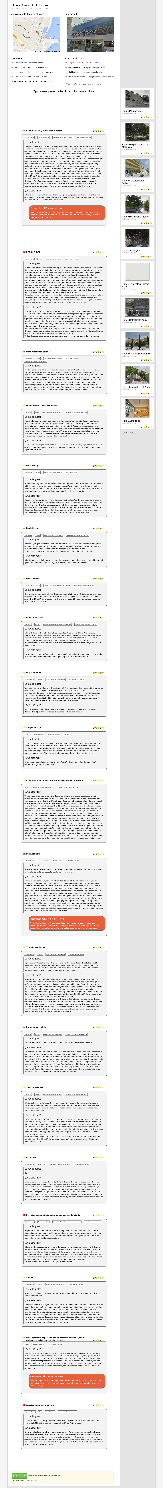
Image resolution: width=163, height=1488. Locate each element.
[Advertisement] (52, 240)
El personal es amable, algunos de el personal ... (33, 77)
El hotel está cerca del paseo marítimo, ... (30, 63)
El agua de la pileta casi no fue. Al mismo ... (85, 63)
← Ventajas (16, 58)
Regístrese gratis (19, 1476)
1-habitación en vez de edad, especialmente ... (86, 72)
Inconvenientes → (73, 58)
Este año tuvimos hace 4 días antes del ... (84, 84)
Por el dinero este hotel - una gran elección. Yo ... (33, 72)
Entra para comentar (32, 1480)
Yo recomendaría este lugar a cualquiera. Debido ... (88, 67)
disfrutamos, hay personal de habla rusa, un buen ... (35, 81)
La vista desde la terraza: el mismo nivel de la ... (33, 67)
